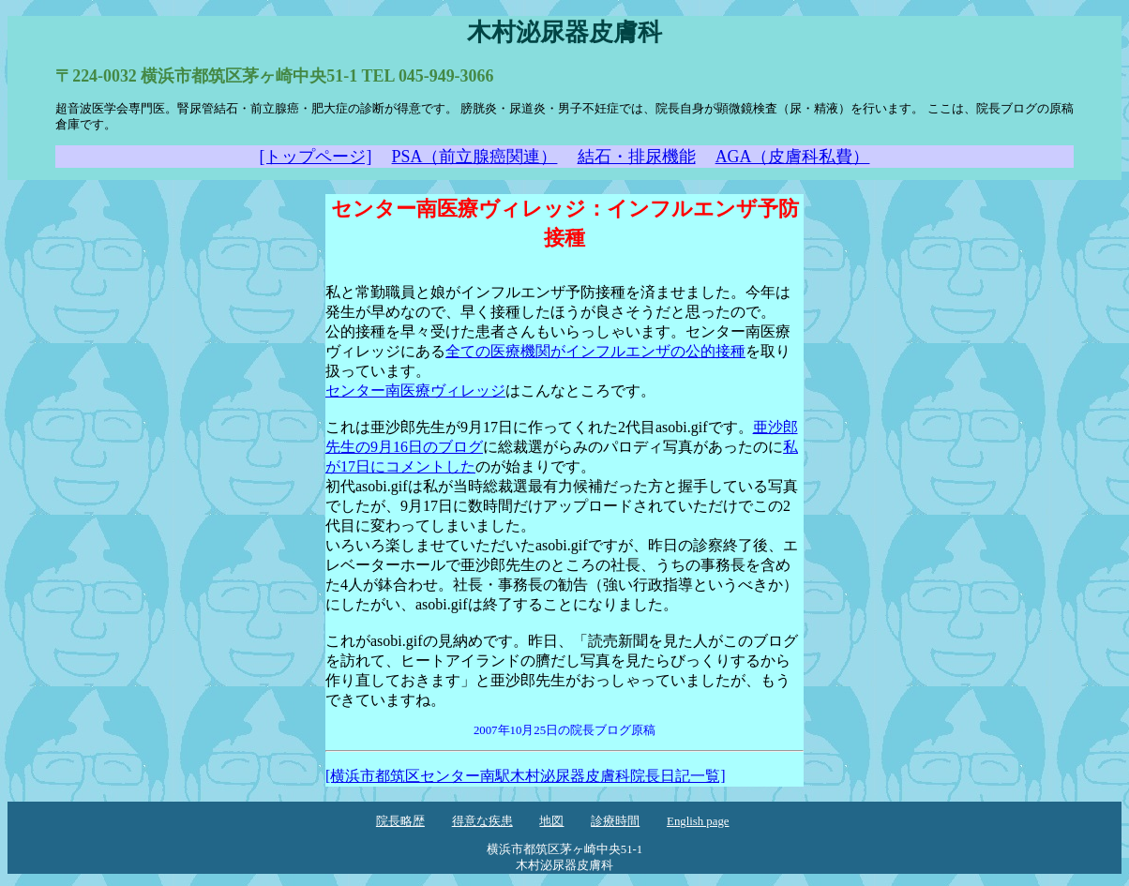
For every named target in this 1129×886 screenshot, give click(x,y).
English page (698, 821)
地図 (551, 821)
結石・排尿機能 (637, 156)
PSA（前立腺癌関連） (475, 156)
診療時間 (615, 821)
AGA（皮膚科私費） (792, 156)
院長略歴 (400, 821)
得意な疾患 (482, 821)
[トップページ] (316, 156)
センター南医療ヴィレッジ (415, 390)
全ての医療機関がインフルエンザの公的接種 (595, 351)
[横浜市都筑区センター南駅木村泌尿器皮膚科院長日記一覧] (525, 776)
